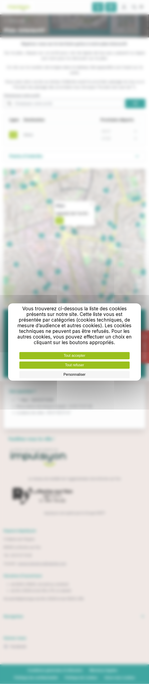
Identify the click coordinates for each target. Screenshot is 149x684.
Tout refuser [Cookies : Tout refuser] (74, 365)
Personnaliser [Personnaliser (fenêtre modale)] (74, 374)
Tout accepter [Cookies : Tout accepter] (74, 355)
